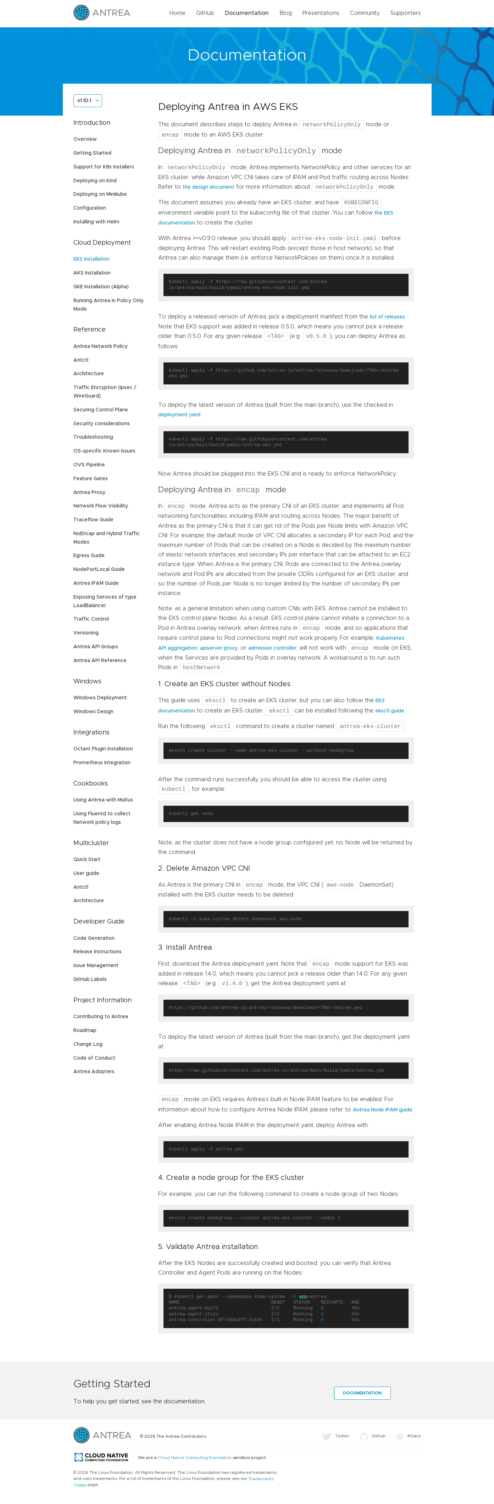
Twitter (336, 1439)
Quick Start (86, 859)
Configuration (89, 208)
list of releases (387, 318)
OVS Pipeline (89, 464)
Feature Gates (90, 478)
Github (372, 1439)
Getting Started (92, 153)
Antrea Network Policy (100, 346)
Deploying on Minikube (100, 194)
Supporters (405, 13)
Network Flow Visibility (100, 506)
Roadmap (84, 1030)
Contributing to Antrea (100, 1016)
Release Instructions (97, 951)
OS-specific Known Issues (104, 451)
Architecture (88, 373)
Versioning (86, 633)
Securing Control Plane (100, 409)
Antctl (80, 360)
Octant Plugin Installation (103, 749)
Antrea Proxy (89, 492)
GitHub (205, 13)
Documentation (247, 13)
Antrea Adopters (94, 1071)
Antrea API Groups (95, 646)
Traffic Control (91, 619)
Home (177, 13)
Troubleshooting (93, 437)
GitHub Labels (90, 979)
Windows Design (93, 711)
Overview (85, 139)
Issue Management (95, 965)
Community (365, 13)
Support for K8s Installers (103, 167)
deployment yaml (179, 416)
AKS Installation (92, 273)
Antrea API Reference (100, 660)
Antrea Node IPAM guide (382, 1113)
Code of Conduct (94, 1058)
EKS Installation (91, 259)
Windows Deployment (100, 697)
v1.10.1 (84, 100)
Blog (285, 13)
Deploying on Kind (95, 180)
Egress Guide (89, 555)
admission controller (272, 651)
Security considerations (101, 423)
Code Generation (94, 938)
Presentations (320, 13)
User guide (86, 873)
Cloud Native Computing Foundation (195, 1461)
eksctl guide (389, 714)
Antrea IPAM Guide (96, 583)
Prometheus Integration (102, 762)
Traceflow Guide (93, 519)
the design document (208, 188)
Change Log (87, 1044)
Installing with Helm (96, 222)
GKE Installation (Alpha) (101, 286)
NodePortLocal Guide (99, 569)
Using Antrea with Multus (103, 800)
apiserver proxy (219, 651)
